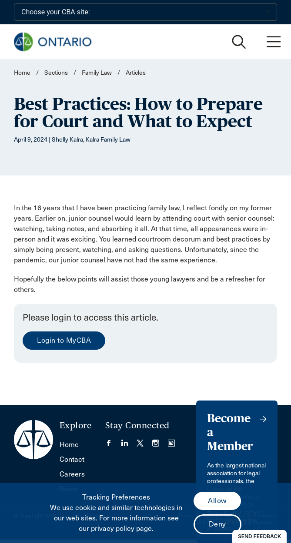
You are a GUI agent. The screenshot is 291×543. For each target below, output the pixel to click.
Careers (72, 474)
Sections (56, 72)
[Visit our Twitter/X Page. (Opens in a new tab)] (144, 440)
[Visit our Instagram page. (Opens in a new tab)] (160, 440)
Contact (72, 459)
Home (22, 72)
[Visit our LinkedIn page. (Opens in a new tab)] (129, 440)
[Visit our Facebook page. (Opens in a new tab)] (113, 440)
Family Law (97, 72)
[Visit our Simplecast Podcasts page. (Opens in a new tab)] (171, 440)
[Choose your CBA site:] (145, 12)
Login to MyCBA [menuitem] (64, 340)
